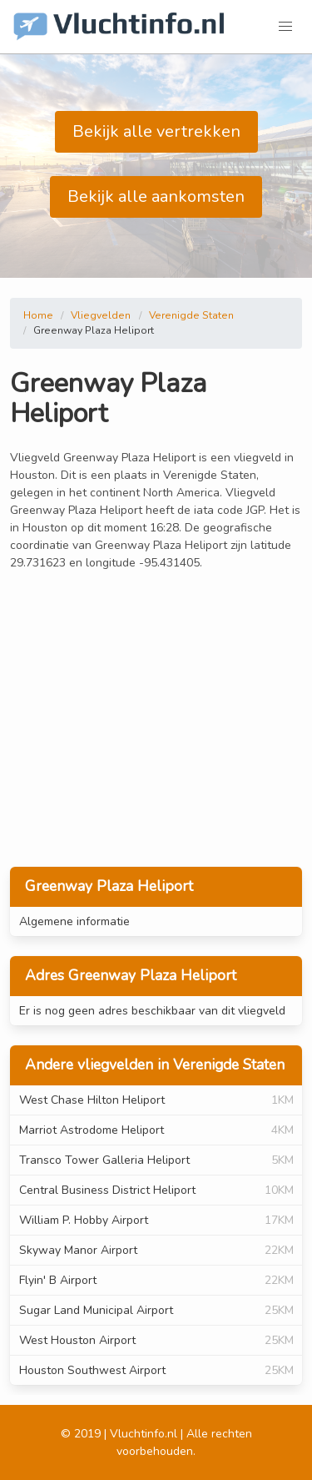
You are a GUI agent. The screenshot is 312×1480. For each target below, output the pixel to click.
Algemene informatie (74, 921)
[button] (285, 26)
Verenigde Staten (191, 315)
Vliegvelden (101, 315)
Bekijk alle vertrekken (156, 131)
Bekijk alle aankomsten (156, 196)
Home (38, 315)
